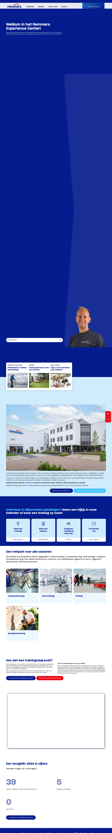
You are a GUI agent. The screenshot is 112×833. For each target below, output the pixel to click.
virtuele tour (29, 483)
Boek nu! (68, 539)
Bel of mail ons (94, 539)
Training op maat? (93, 6)
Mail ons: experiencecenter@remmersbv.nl (89, 490)
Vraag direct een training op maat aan (21, 678)
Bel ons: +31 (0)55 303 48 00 (61, 490)
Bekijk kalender (18, 539)
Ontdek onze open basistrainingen (50, 678)
